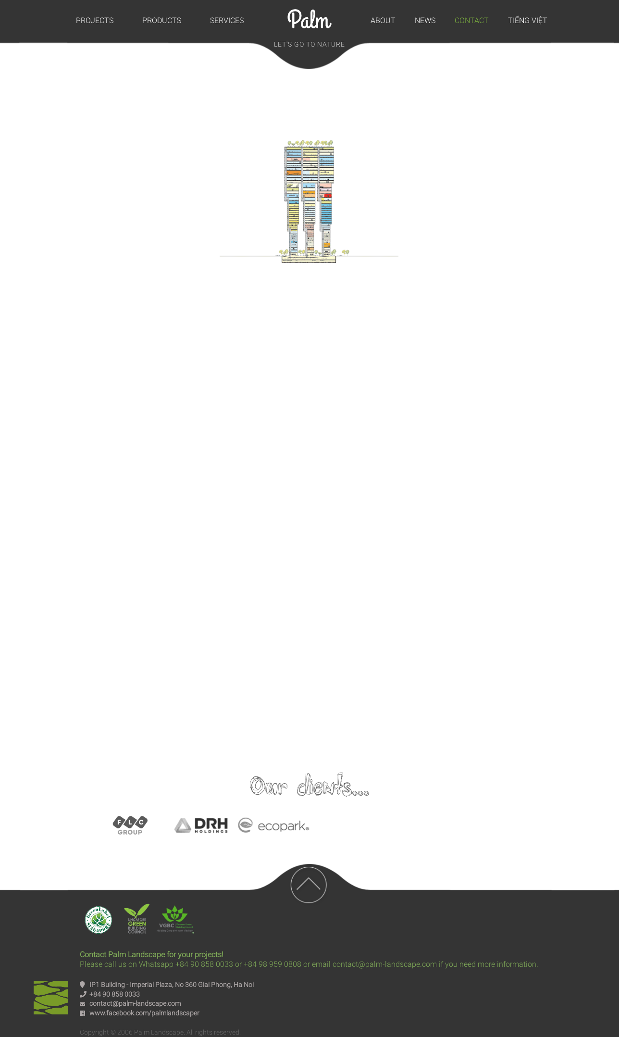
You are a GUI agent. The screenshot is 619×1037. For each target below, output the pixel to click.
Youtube (309, 619)
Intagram (392, 619)
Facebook (227, 619)
